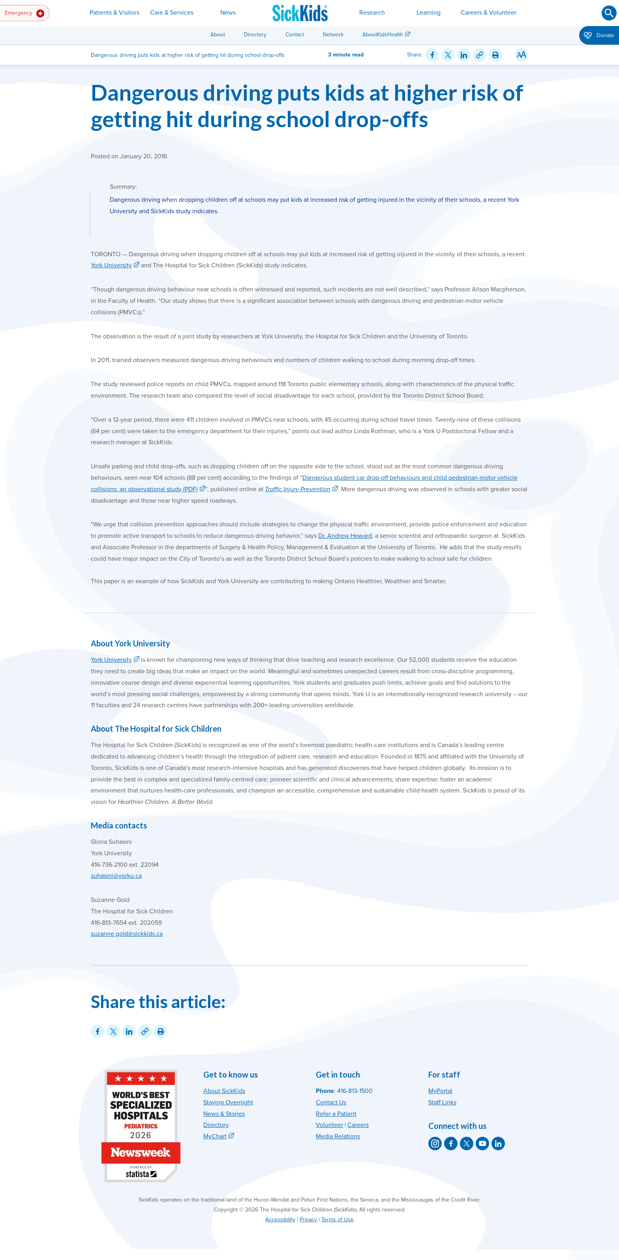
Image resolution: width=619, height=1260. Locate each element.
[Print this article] (495, 55)
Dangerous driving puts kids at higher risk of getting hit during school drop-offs (307, 105)
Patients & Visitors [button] (114, 13)
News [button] (228, 13)
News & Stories (224, 1114)
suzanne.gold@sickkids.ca (127, 934)
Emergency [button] (24, 13)
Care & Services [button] (171, 13)
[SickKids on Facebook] (451, 1143)
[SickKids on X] (466, 1143)
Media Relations (338, 1136)
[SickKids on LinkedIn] (498, 1143)
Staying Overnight (228, 1102)
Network (333, 34)
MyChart (215, 1136)
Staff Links (442, 1102)
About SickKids (224, 1091)
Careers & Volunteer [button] (488, 13)
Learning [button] (428, 13)
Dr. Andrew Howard (345, 536)
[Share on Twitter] (448, 55)
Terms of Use (337, 1219)
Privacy (308, 1219)
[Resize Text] (521, 55)
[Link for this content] (479, 55)
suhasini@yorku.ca (116, 876)
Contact (294, 34)
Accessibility (280, 1219)
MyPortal (440, 1091)
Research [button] (372, 13)
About (217, 34)
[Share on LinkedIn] (464, 55)
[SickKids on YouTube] (482, 1143)
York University (111, 265)
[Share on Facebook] (432, 55)
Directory (255, 34)
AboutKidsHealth (382, 34)
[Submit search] (609, 13)
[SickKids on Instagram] (435, 1143)
